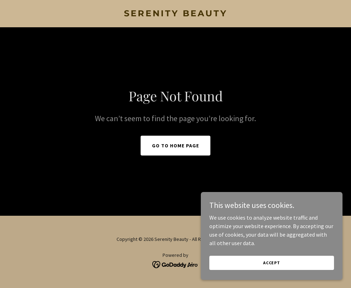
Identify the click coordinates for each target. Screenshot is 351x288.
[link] (175, 14)
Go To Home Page (175, 145)
